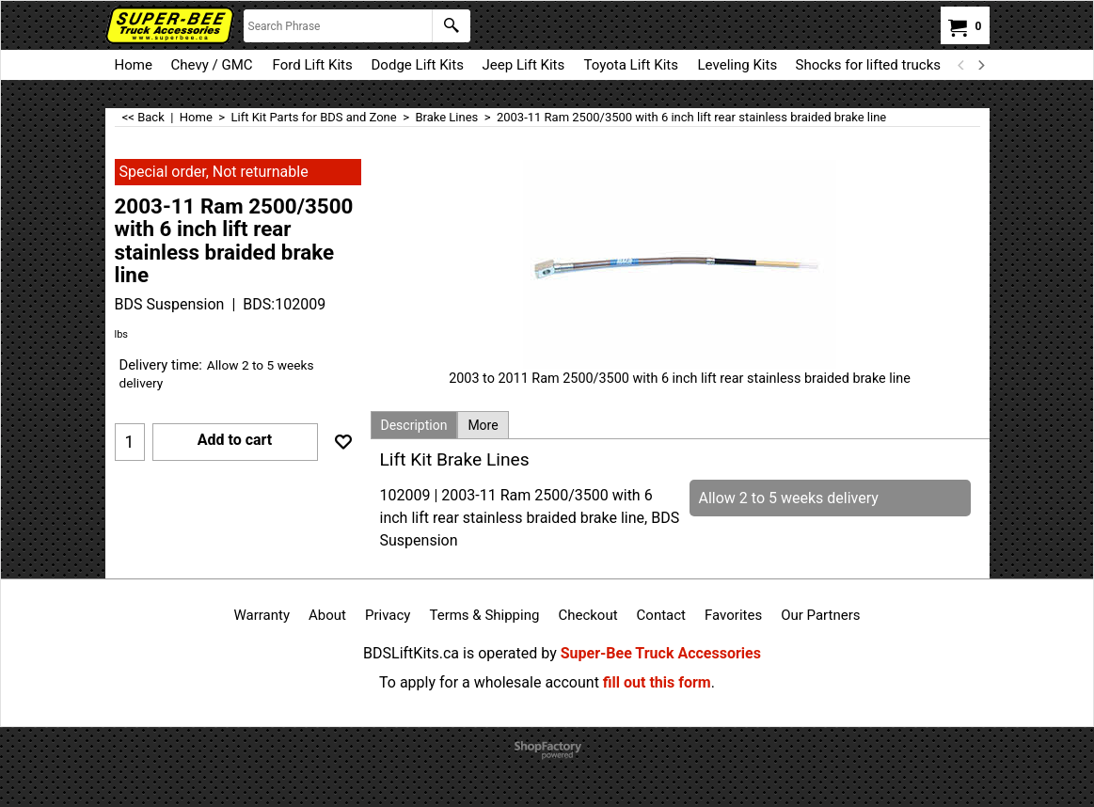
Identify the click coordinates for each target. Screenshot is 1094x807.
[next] (981, 64)
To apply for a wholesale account (489, 682)
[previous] (962, 64)
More (483, 425)
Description (414, 425)
